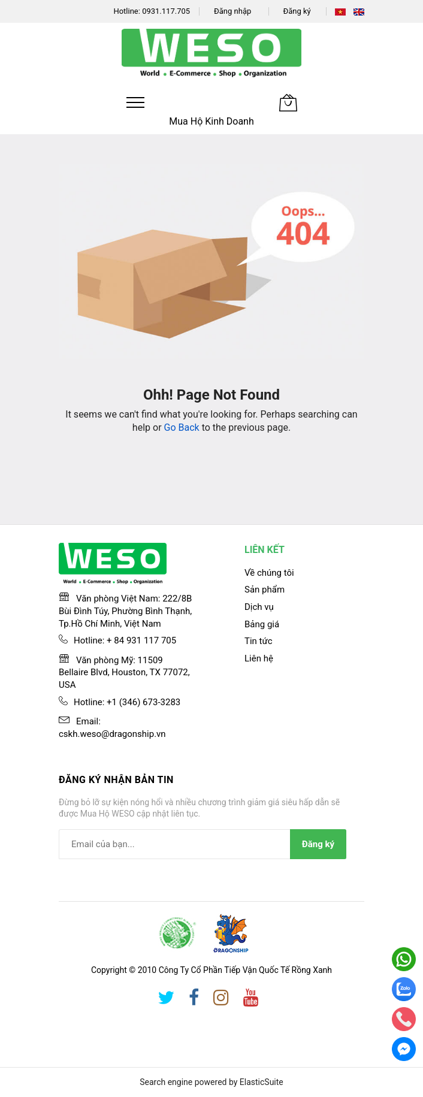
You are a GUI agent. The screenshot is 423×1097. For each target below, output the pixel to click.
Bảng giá (261, 624)
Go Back (182, 427)
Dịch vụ (259, 607)
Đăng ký (297, 11)
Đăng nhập (232, 11)
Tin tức (258, 641)
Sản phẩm (264, 589)
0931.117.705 (166, 11)
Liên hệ (258, 658)
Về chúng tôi (269, 572)
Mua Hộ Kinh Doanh (211, 121)
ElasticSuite (261, 1082)
